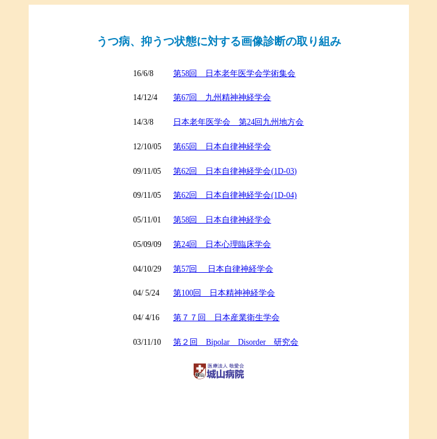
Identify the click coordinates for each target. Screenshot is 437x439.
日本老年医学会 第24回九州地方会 (238, 122)
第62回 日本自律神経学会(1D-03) (235, 171)
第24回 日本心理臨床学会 (222, 244)
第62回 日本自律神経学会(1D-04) (235, 195)
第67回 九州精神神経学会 (222, 97)
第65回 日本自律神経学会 (222, 146)
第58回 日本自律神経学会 (222, 219)
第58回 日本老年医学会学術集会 (234, 73)
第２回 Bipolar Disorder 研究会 (235, 342)
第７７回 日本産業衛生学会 (226, 317)
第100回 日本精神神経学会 (224, 293)
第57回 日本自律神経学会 (223, 269)
